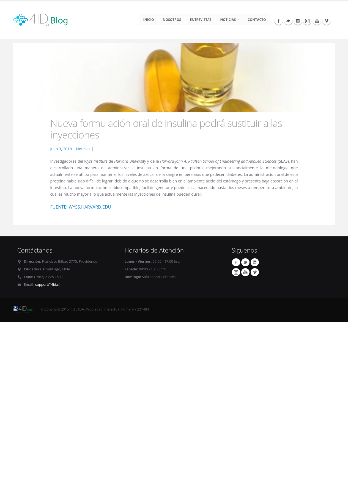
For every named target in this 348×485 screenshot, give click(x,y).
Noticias (229, 19)
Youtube (317, 20)
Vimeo (326, 20)
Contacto (257, 19)
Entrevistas (200, 19)
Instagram (307, 20)
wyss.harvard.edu (89, 207)
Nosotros (172, 19)
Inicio (148, 19)
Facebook (279, 20)
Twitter (288, 20)
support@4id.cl (47, 284)
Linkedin (298, 20)
